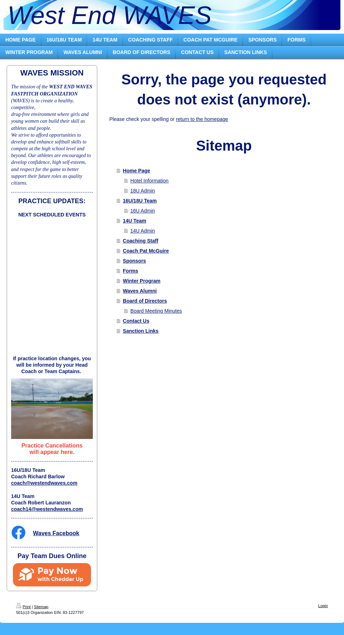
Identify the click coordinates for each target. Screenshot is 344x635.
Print (23, 607)
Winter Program (142, 281)
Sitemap (41, 607)
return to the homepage (202, 119)
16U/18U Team (140, 201)
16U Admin (142, 211)
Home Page (136, 171)
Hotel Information (149, 181)
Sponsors (134, 261)
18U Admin (142, 191)
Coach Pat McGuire (146, 251)
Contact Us (136, 321)
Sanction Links (141, 331)
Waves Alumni (140, 291)
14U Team (134, 221)
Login (323, 606)
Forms (130, 271)
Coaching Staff (140, 241)
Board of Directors (145, 301)
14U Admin (142, 231)
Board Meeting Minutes (156, 311)
